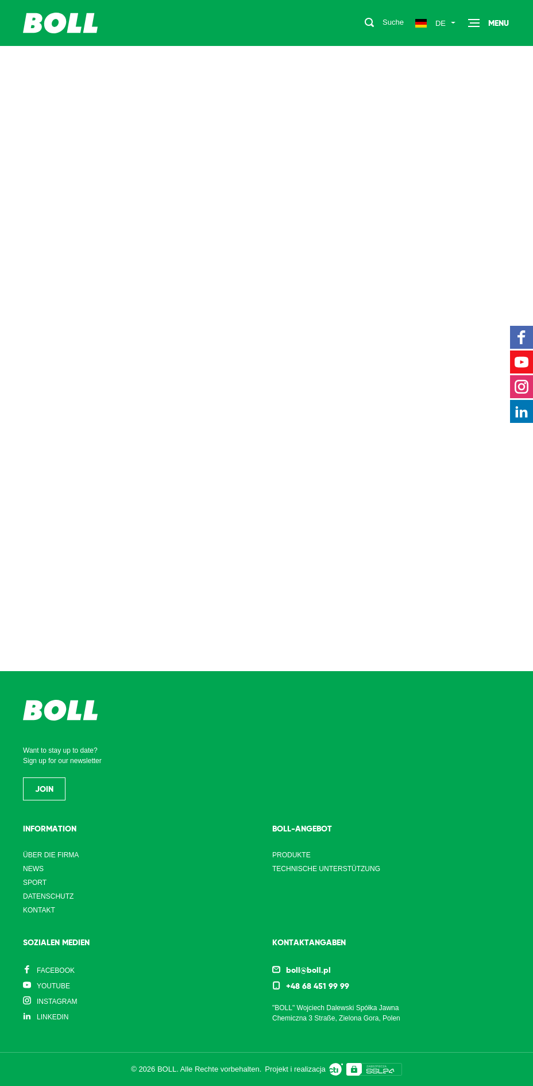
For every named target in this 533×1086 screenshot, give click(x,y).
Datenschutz (48, 896)
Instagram (57, 1002)
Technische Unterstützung (326, 869)
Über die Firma (51, 855)
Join (44, 789)
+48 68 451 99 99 (317, 986)
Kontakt (39, 910)
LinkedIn (52, 1017)
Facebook (56, 970)
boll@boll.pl (308, 970)
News (33, 869)
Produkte (291, 855)
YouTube (53, 986)
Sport (35, 883)
